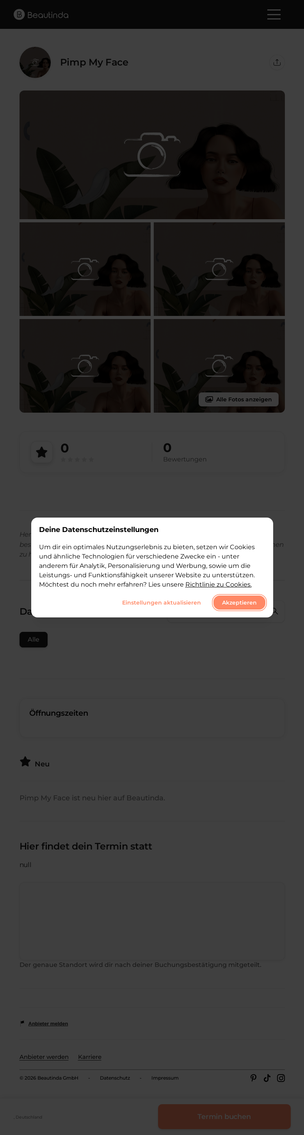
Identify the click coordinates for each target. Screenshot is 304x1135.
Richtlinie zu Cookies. (218, 584)
